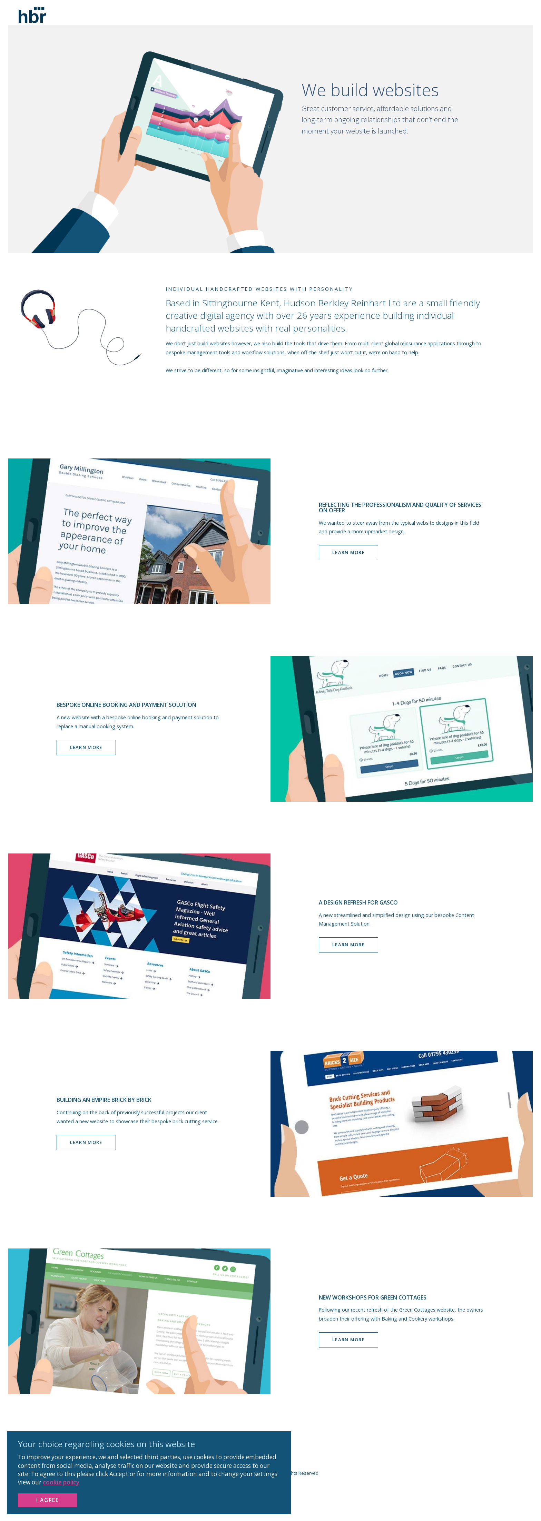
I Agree (47, 1500)
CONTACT (491, 27)
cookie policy (61, 1482)
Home (390, 27)
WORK (412, 27)
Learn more (348, 565)
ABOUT (435, 27)
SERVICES (461, 27)
